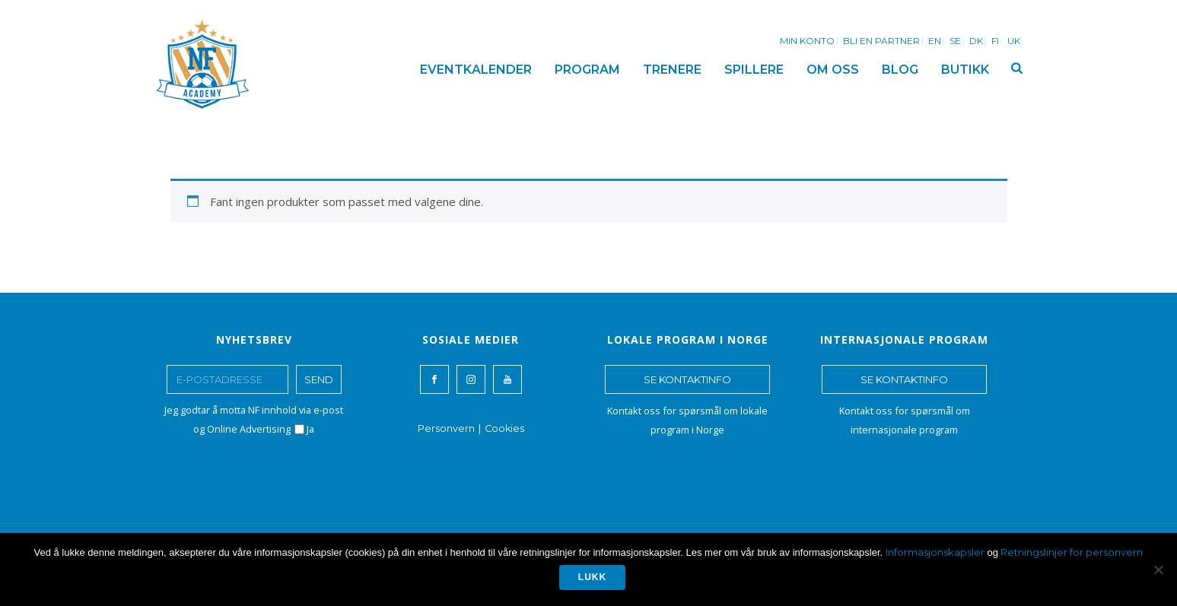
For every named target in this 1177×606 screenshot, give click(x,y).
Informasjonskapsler (935, 552)
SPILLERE (754, 69)
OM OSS (832, 69)
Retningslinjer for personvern (1071, 552)
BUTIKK (965, 69)
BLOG (900, 69)
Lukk (592, 577)
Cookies (504, 428)
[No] (1158, 569)
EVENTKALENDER (476, 69)
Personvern (446, 428)
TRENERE (672, 69)
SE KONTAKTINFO (687, 379)
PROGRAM (587, 69)
